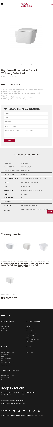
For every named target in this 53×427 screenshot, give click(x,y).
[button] (31, 64)
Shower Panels (5, 377)
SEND (9, 140)
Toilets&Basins (5, 347)
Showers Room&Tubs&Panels (10, 370)
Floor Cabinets (5, 326)
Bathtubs (3, 380)
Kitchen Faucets (30, 331)
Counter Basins (5, 360)
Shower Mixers (30, 335)
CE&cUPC (29, 326)
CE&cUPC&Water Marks (7, 352)
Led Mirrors (29, 347)
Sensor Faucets (30, 337)
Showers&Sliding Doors (7, 375)
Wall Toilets (4, 356)
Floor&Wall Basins (6, 358)
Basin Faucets (30, 328)
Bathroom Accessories (32, 339)
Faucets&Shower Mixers (33, 321)
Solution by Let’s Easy (37, 415)
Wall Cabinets (5, 328)
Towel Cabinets (5, 331)
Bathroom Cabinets (7, 321)
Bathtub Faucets (31, 333)
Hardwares (29, 341)
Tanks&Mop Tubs (5, 365)
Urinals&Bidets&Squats (7, 363)
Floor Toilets (4, 354)
